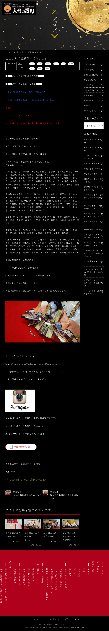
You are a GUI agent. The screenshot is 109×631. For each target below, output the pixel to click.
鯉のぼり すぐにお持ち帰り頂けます (93, 244)
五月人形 (48, 63)
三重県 (39, 63)
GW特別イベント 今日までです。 (93, 188)
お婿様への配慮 (15, 575)
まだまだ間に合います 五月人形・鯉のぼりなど (94, 283)
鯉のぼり (88, 110)
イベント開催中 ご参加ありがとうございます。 (93, 197)
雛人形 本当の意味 (28, 577)
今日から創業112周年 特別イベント (94, 207)
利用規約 (73, 627)
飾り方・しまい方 (10, 569)
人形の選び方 (38, 567)
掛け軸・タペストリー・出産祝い (47, 584)
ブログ (87, 79)
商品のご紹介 (93, 567)
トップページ (102, 567)
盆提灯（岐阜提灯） (42, 578)
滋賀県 (32, 68)
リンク (36, 619)
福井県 (39, 68)
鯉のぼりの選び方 (19, 576)
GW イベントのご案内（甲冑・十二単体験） (93, 272)
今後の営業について (92, 168)
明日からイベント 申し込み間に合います (93, 215)
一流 (86, 84)
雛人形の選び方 (33, 575)
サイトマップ (54, 619)
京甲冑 (56, 63)
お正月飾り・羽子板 (65, 578)
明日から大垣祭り (91, 163)
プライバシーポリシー (73, 619)
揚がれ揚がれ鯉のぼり (93, 229)
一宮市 (32, 63)
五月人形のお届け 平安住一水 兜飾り (93, 236)
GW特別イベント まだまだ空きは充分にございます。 (93, 253)
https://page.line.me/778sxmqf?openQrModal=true (31, 363)
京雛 (63, 63)
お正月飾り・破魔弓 (61, 578)
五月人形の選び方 (24, 576)
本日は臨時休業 (90, 173)
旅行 (86, 105)
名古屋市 (71, 63)
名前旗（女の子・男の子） (51, 581)
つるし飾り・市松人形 (56, 579)
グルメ (87, 69)
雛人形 (47, 68)
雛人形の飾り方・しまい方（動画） (5, 585)
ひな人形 (88, 74)
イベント (88, 64)
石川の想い (97, 566)
